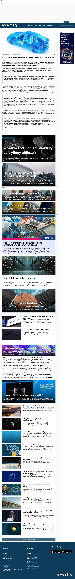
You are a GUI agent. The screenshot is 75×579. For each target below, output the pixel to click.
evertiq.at (20, 22)
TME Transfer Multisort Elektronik (25, 215)
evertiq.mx (60, 22)
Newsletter (49, 25)
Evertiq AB (9, 25)
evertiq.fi (49, 22)
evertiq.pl (66, 22)
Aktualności (31, 25)
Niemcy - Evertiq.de (32, 561)
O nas (43, 25)
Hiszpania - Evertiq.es (32, 562)
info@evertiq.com (7, 557)
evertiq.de (38, 22)
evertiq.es (44, 22)
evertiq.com (32, 22)
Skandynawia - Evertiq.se (33, 565)
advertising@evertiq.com (9, 553)
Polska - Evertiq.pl (31, 564)
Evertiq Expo (38, 25)
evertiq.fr (55, 22)
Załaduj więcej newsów (28, 538)
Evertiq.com (30, 553)
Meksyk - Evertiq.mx (32, 557)
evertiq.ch (26, 22)
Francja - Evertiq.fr (31, 566)
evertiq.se (71, 22)
